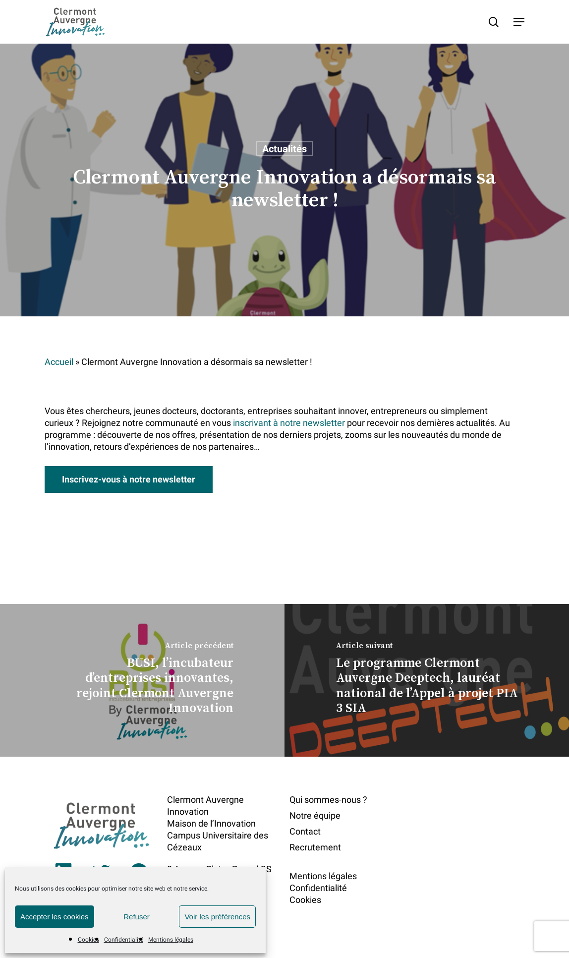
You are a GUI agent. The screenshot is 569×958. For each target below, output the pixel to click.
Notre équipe (315, 815)
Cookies (88, 939)
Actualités (284, 149)
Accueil (59, 362)
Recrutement (315, 847)
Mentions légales (170, 939)
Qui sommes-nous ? (328, 799)
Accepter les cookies (54, 916)
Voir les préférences (217, 916)
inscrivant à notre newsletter (289, 423)
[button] (518, 22)
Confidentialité (123, 939)
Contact (305, 831)
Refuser (136, 916)
